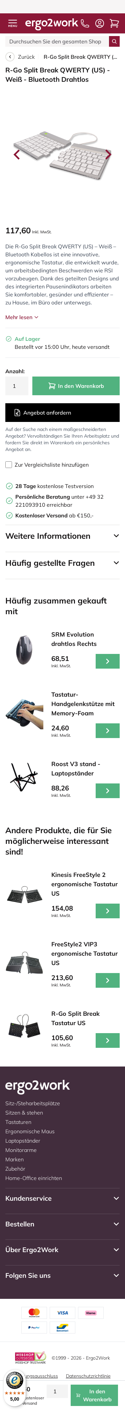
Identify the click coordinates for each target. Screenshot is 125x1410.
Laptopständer (22, 1140)
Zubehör (15, 1168)
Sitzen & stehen (24, 1112)
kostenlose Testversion (54, 486)
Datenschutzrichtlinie (88, 1376)
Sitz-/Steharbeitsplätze (32, 1103)
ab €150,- (54, 515)
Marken (14, 1159)
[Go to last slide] (17, 155)
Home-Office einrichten (33, 1178)
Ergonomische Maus (30, 1131)
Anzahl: (15, 371)
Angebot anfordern (42, 413)
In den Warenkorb (76, 386)
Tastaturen (18, 1122)
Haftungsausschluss (36, 1376)
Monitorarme (21, 1150)
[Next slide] (108, 155)
